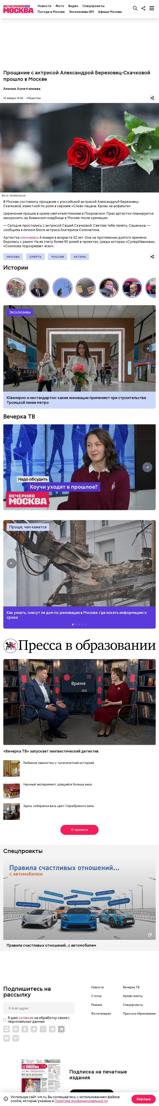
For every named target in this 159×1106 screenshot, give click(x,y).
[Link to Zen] (34, 1029)
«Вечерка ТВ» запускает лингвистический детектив (51, 751)
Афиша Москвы (110, 12)
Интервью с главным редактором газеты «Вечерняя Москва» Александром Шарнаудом (132, 288)
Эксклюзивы (20, 312)
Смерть (35, 257)
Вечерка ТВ (19, 416)
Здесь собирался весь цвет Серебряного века (58, 806)
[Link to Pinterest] (15, 1038)
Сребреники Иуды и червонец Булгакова (86, 288)
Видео (73, 6)
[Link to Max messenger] (6, 1029)
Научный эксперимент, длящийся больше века (57, 785)
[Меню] (152, 8)
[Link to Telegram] (52, 1029)
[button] (149, 287)
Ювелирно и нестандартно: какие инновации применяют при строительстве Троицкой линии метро (79, 348)
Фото (59, 6)
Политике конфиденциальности (81, 1101)
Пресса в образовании (139, 1013)
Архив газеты (133, 996)
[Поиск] (135, 8)
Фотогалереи (101, 1013)
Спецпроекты (93, 6)
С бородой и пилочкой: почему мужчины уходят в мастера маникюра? (109, 288)
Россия (57, 257)
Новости (44, 6)
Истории (15, 267)
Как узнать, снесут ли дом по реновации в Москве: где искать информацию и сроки (79, 563)
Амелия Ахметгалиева (21, 89)
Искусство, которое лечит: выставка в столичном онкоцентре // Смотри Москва (16, 288)
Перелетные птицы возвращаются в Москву (62, 288)
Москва (13, 257)
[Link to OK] (25, 1029)
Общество (33, 98)
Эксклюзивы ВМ (81, 12)
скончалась (29, 237)
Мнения (96, 1004)
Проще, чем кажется (28, 527)
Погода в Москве (51, 12)
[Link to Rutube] (6, 1038)
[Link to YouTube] (43, 1029)
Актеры (80, 257)
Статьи (96, 996)
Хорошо (143, 1099)
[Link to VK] (15, 1029)
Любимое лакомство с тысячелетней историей (58, 763)
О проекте (79, 830)
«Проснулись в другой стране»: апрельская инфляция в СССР (39, 288)
